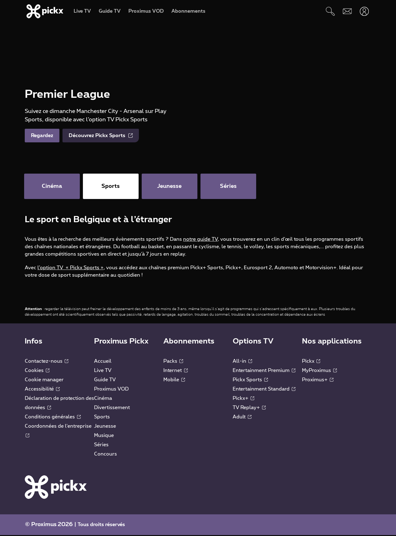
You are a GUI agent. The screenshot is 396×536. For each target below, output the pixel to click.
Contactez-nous (46, 362)
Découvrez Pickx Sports (101, 135)
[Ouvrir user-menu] (364, 11)
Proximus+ (318, 380)
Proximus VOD (111, 389)
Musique (104, 436)
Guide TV (105, 380)
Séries (101, 445)
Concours (105, 454)
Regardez (42, 135)
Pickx (311, 362)
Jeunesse (105, 427)
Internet (175, 371)
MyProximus (319, 371)
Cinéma (103, 399)
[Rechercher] (330, 11)
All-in (242, 362)
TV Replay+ (249, 408)
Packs (173, 362)
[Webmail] (347, 11)
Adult (242, 417)
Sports (102, 417)
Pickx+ (243, 399)
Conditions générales (53, 417)
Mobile (174, 380)
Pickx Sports (250, 380)
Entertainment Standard (264, 389)
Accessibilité (42, 389)
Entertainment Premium (264, 371)
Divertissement (112, 408)
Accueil (102, 362)
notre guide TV (200, 240)
